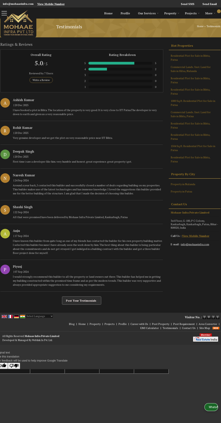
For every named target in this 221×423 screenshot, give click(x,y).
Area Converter (208, 324)
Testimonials (170, 328)
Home (108, 13)
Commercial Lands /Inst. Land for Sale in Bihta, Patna (191, 114)
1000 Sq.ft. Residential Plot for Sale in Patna (193, 103)
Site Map (204, 328)
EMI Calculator (149, 328)
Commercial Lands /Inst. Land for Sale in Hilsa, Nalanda (191, 69)
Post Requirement (184, 324)
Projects (192, 13)
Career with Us (139, 324)
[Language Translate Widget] (39, 316)
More (210, 13)
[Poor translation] (14, 366)
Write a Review (41, 80)
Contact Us (189, 328)
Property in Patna (181, 191)
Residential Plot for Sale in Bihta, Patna (190, 57)
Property (171, 13)
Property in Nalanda (183, 184)
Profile (125, 13)
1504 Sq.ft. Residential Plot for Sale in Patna (193, 148)
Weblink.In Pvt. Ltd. (42, 340)
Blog (72, 324)
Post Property (160, 324)
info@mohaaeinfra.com (18, 4)
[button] (51, 4)
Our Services (148, 13)
